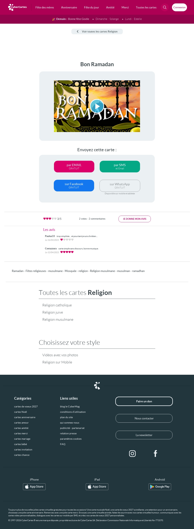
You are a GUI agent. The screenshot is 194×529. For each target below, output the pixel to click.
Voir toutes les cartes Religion (97, 31)
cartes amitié (21, 428)
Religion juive (52, 312)
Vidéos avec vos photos (60, 355)
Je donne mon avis (134, 219)
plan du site (66, 417)
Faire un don (144, 401)
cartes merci (21, 433)
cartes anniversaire (24, 417)
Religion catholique (57, 305)
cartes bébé (20, 444)
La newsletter (144, 435)
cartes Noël (20, 411)
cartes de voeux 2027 (26, 406)
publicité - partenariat (72, 428)
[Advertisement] (14, 115)
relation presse (68, 433)
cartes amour (21, 422)
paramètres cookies (71, 438)
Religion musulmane (57, 319)
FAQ (62, 444)
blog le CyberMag (70, 406)
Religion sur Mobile (57, 362)
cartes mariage (22, 438)
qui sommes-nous (69, 422)
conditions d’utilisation (73, 411)
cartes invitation (23, 449)
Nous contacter (144, 418)
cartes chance (21, 454)
